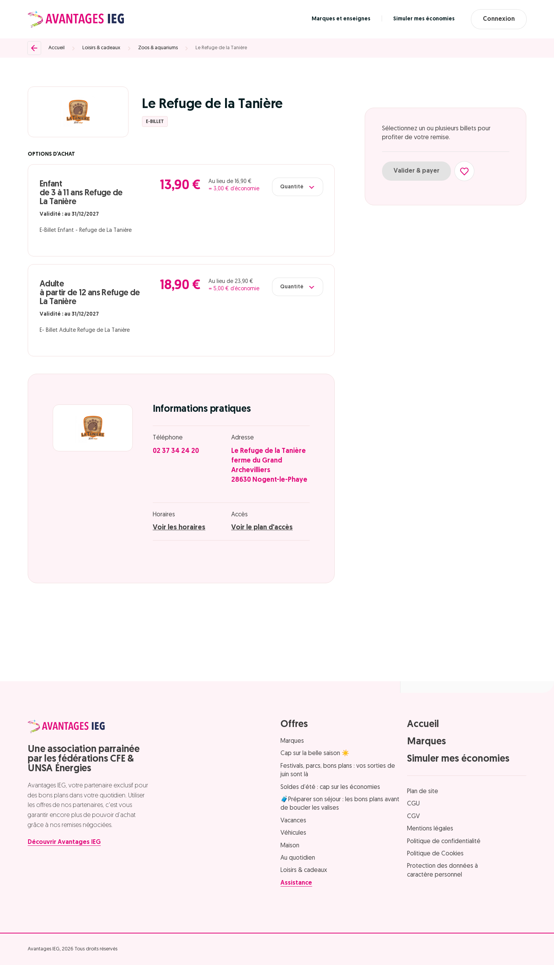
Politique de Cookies (435, 854)
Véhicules (293, 833)
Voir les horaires (179, 527)
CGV (413, 817)
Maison (289, 846)
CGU (413, 804)
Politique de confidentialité (444, 842)
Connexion (499, 19)
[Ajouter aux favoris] (464, 171)
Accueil (56, 47)
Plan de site (422, 792)
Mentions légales (430, 829)
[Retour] (34, 48)
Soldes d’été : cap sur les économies (330, 787)
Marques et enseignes (341, 19)
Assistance (296, 883)
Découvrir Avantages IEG (64, 842)
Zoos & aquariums (158, 47)
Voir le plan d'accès (262, 527)
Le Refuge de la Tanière (221, 47)
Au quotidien (297, 858)
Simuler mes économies (424, 19)
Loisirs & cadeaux (101, 47)
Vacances (293, 821)
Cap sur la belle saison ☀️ (314, 753)
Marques (292, 741)
